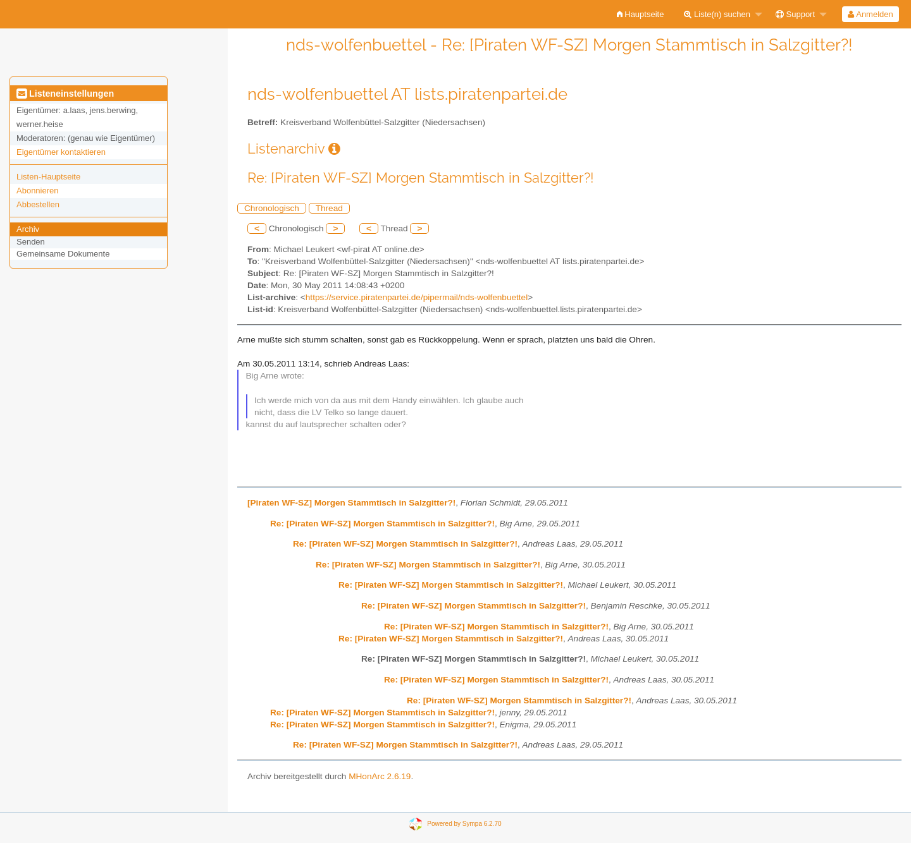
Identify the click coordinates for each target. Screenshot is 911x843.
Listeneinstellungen (65, 93)
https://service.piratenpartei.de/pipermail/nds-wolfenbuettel (417, 297)
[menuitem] (640, 14)
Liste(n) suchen (717, 14)
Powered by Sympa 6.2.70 (464, 823)
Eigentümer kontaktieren (61, 152)
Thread (329, 208)
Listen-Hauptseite (48, 176)
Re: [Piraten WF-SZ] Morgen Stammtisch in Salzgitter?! (382, 523)
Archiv (27, 229)
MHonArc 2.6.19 (380, 776)
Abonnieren (37, 190)
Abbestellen (37, 204)
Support (795, 14)
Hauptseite (640, 14)
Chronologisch (271, 208)
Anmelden (870, 14)
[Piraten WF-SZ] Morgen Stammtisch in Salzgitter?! (351, 502)
